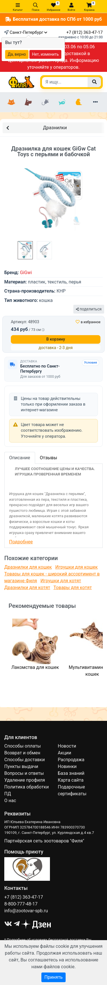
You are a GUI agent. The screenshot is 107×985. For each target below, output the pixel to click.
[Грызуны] (45, 102)
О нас (10, 800)
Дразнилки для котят (27, 587)
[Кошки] (11, 102)
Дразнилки (36, 127)
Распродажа (71, 759)
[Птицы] (78, 102)
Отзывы (48, 457)
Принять (53, 977)
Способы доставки (24, 759)
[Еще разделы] (95, 102)
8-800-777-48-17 (21, 904)
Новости (67, 746)
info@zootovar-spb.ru (26, 910)
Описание (19, 457)
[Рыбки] (61, 102)
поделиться (89, 309)
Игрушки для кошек (76, 567)
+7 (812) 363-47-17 (84, 32)
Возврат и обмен (22, 753)
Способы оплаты (22, 746)
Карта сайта (71, 780)
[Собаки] (28, 102)
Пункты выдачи (21, 766)
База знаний (71, 773)
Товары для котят (72, 587)
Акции (64, 753)
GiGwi (26, 272)
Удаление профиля (24, 780)
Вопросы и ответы (24, 773)
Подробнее (21, 541)
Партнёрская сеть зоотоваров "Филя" (44, 841)
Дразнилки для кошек (28, 567)
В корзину (55, 339)
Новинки (67, 766)
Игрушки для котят (61, 580)
